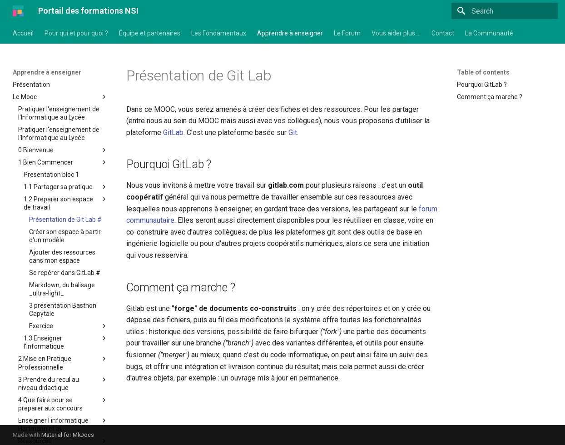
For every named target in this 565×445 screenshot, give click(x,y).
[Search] (504, 11)
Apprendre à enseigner (290, 33)
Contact (442, 33)
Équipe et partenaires (149, 33)
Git (292, 132)
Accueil (23, 33)
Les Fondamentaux (218, 33)
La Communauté (489, 33)
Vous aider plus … (396, 33)
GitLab (173, 132)
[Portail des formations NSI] (18, 11)
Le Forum (347, 33)
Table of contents (483, 72)
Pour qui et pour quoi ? (76, 33)
